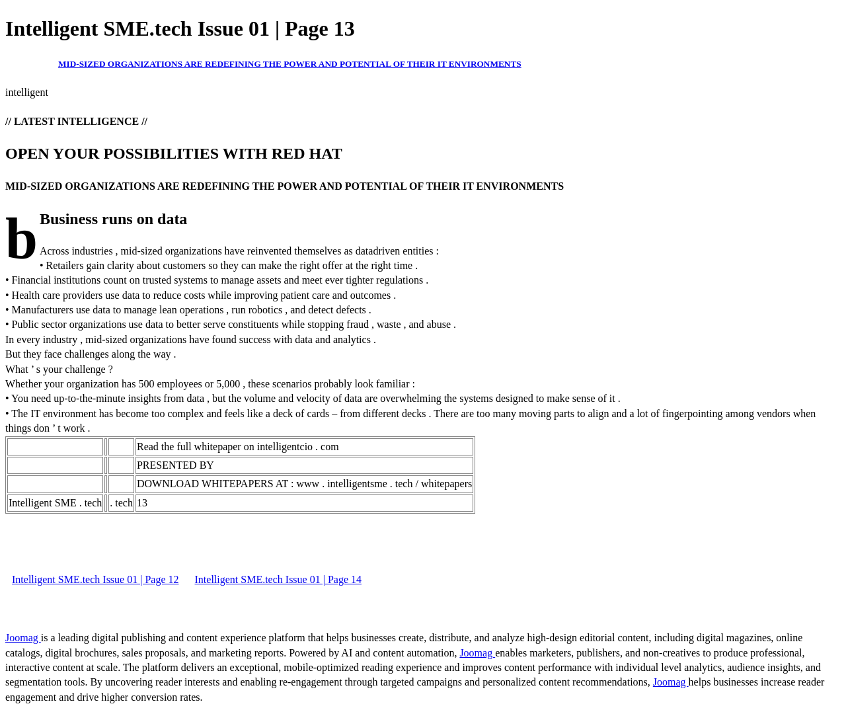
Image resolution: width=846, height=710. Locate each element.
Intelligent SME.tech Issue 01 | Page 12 (95, 579)
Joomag (23, 637)
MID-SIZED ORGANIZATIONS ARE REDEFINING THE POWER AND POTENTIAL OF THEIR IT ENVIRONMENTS (289, 64)
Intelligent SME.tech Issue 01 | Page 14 (278, 579)
